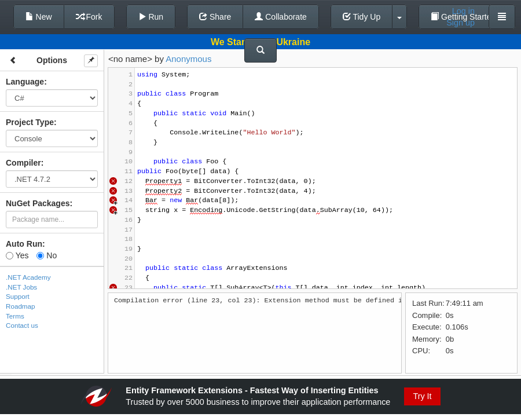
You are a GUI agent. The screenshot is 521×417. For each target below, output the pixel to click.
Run (151, 16)
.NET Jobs (21, 287)
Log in (463, 11)
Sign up (460, 22)
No (46, 255)
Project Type (30, 122)
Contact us (22, 325)
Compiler (23, 162)
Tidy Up (361, 16)
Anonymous (188, 59)
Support (18, 296)
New (38, 16)
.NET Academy (28, 277)
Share (215, 16)
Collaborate (281, 16)
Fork (89, 16)
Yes (17, 255)
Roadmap (20, 306)
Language (25, 81)
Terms (15, 316)
